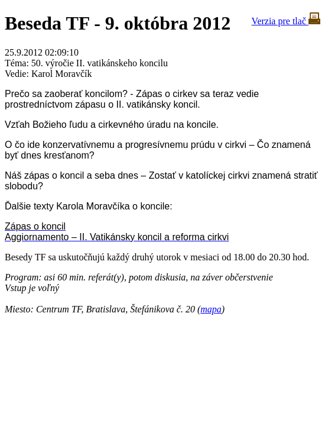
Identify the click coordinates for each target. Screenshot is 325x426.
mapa (211, 309)
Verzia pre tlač (286, 21)
